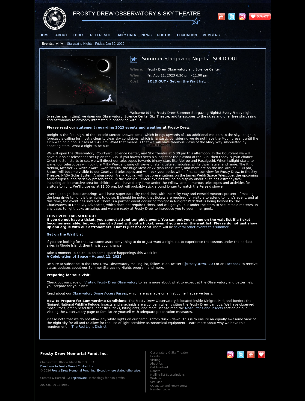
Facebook (232, 264)
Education (187, 35)
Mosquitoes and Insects (204, 308)
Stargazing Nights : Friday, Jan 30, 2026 (95, 43)
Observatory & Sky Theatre (169, 352)
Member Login (160, 389)
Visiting (155, 360)
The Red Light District (89, 326)
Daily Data (126, 35)
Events (155, 356)
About (61, 35)
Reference (100, 35)
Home (45, 35)
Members (211, 35)
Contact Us (85, 366)
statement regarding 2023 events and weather (119, 127)
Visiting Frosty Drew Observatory (110, 282)
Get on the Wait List (65, 234)
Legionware (79, 378)
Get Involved (159, 367)
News (147, 35)
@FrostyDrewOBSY (199, 264)
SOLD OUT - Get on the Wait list (176, 81)
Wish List (156, 378)
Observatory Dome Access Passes (100, 293)
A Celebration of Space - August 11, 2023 (84, 256)
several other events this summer (201, 227)
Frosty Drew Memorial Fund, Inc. (96, 370)
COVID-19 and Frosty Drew (168, 385)
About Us (156, 363)
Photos (164, 35)
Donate (155, 371)
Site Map (156, 382)
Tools (78, 35)
